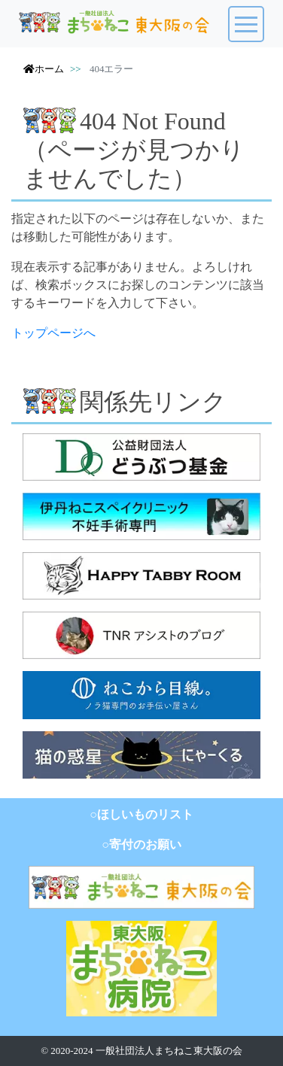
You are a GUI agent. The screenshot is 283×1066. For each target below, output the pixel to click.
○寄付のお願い (141, 844)
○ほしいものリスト (141, 814)
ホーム (43, 68)
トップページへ (53, 332)
